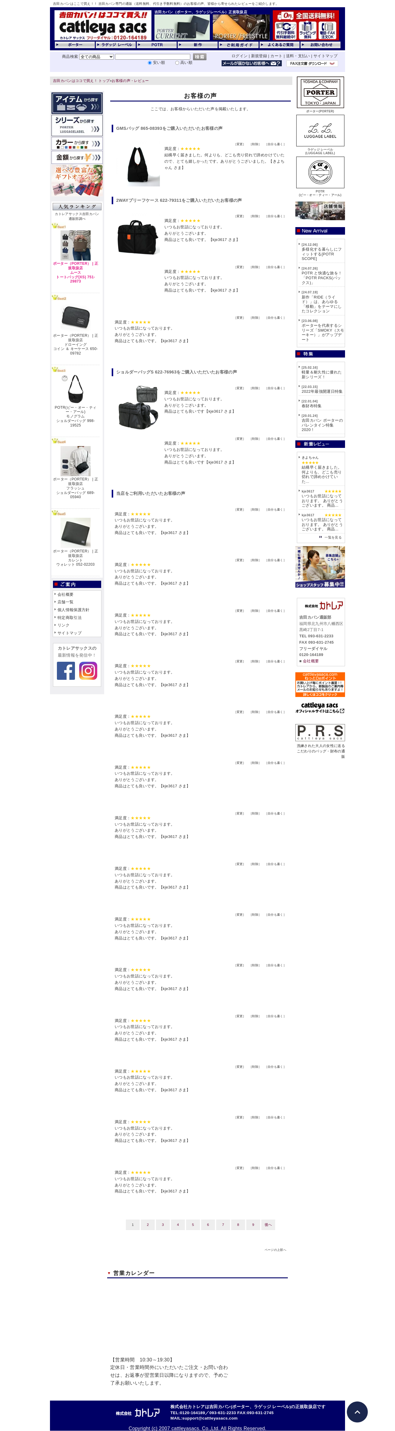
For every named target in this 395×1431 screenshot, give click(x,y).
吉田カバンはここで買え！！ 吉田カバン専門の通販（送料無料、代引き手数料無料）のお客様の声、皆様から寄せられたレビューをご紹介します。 (166, 3)
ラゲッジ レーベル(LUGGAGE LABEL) (320, 149)
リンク (64, 625)
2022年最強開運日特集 (322, 391)
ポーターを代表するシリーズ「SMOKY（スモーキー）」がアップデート (323, 332)
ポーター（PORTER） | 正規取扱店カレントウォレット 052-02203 (75, 558)
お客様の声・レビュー (130, 81)
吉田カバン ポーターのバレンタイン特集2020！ (322, 425)
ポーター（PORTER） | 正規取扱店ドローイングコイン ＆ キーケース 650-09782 (75, 344)
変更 (240, 144)
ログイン (239, 56)
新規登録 (259, 56)
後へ (268, 1224)
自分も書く (275, 144)
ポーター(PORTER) (320, 109)
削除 (255, 144)
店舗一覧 (65, 602)
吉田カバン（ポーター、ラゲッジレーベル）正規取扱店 (200, 12)
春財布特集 (312, 406)
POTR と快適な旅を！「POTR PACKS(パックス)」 (322, 278)
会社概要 (65, 594)
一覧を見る (333, 537)
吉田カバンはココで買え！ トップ (81, 81)
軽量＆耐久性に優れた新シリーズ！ (322, 374)
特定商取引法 (70, 617)
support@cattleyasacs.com (210, 1418)
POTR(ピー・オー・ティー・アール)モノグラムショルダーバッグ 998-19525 (75, 416)
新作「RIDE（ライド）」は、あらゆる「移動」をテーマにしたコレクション (322, 304)
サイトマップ (325, 56)
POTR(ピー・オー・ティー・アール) (320, 191)
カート (276, 56)
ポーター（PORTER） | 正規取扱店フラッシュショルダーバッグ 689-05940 (75, 488)
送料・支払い (298, 56)
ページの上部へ (275, 1249)
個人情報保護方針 (74, 610)
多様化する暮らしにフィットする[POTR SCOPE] (322, 254)
